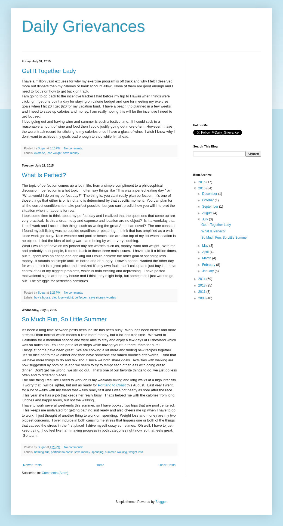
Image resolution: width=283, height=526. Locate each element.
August (207, 213)
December (210, 194)
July (205, 219)
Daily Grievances (83, 26)
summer (110, 452)
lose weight (54, 153)
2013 (202, 285)
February (209, 265)
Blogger (161, 502)
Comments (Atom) (55, 473)
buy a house (42, 297)
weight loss (136, 452)
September (210, 206)
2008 (202, 298)
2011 (202, 292)
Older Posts (167, 465)
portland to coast (62, 452)
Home (100, 465)
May (205, 246)
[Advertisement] (220, 87)
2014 (202, 279)
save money (71, 153)
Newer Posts (32, 465)
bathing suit (41, 452)
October (208, 200)
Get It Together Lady (49, 70)
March (207, 258)
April (206, 252)
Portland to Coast (112, 385)
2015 (202, 188)
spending (97, 452)
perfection (81, 297)
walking (122, 452)
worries (111, 297)
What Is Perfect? (44, 175)
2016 (202, 182)
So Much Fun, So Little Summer (64, 319)
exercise (39, 153)
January (208, 271)
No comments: (74, 148)
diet (54, 297)
